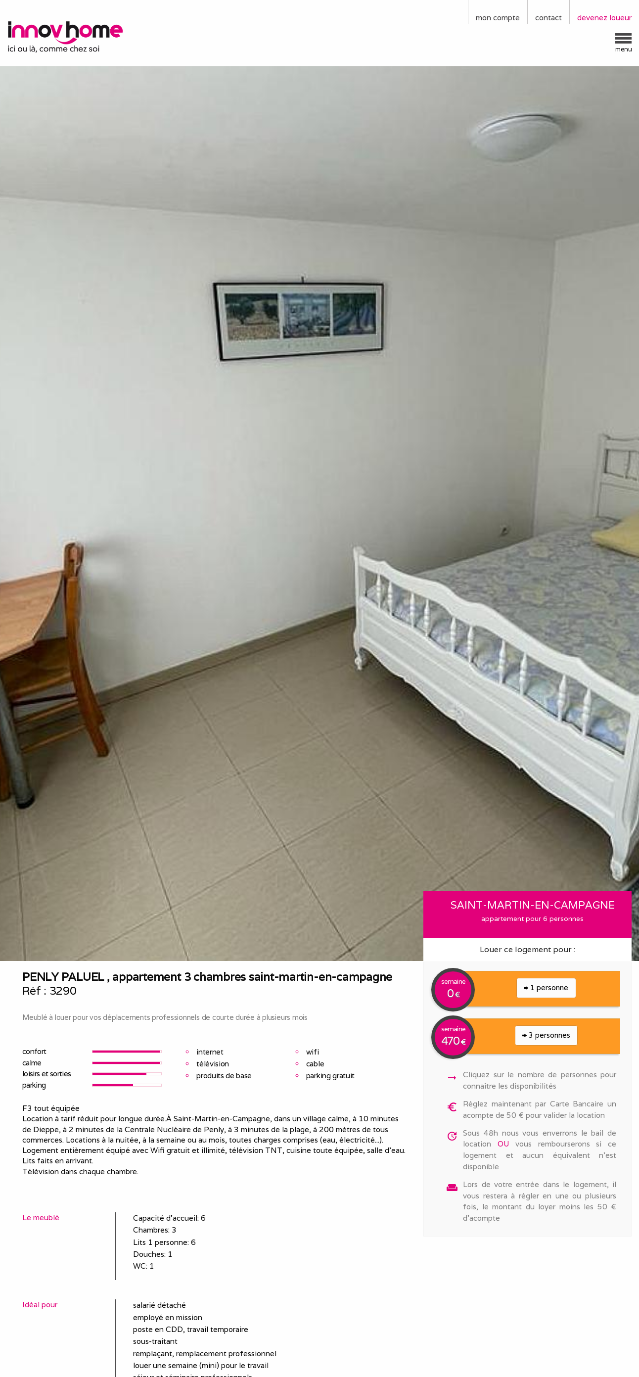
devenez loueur (604, 17)
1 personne (546, 987)
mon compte (498, 17)
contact (548, 17)
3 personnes (546, 1035)
